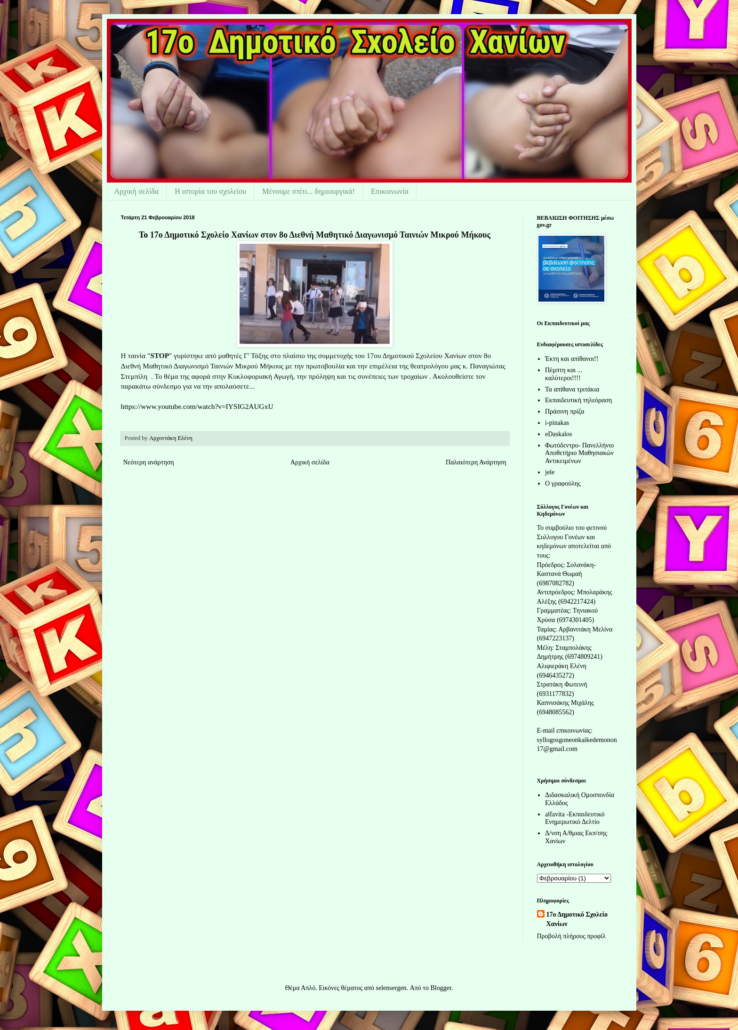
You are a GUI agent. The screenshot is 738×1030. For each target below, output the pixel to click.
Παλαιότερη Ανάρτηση (476, 462)
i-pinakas (557, 422)
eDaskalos (558, 434)
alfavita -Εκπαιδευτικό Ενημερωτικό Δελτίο (574, 818)
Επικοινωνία (390, 191)
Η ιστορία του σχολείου (210, 191)
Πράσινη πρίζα (564, 411)
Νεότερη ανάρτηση (148, 462)
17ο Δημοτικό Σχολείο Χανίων (577, 919)
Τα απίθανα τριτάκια (572, 389)
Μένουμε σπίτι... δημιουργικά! (308, 191)
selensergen (391, 987)
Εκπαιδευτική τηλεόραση (578, 400)
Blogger (440, 987)
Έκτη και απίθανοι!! (571, 358)
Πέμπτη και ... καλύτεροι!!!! (563, 374)
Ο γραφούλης (563, 483)
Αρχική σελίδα (136, 191)
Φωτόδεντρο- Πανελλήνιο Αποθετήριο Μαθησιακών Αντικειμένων (579, 453)
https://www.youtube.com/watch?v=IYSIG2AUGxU (197, 406)
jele (549, 472)
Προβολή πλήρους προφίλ (571, 936)
